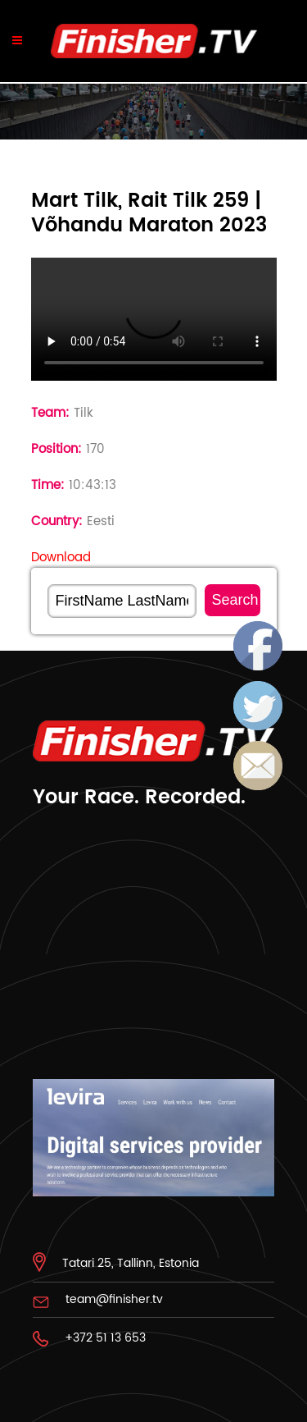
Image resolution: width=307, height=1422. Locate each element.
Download (61, 557)
